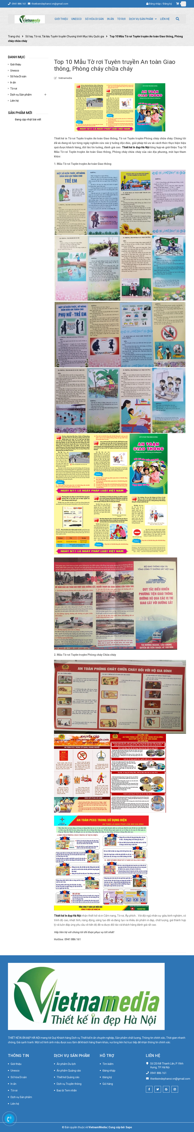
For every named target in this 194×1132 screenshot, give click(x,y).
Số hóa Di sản (18, 76)
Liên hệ (14, 100)
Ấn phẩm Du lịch (66, 1063)
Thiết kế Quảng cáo (68, 1077)
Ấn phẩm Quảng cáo (69, 1070)
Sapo (129, 1127)
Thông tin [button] (18, 1055)
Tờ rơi (13, 88)
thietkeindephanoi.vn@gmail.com (50, 3)
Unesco (14, 70)
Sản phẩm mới (20, 113)
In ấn (13, 82)
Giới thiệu (15, 64)
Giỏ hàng (107, 1083)
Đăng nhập (155, 3)
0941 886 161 (19, 3)
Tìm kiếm (107, 1063)
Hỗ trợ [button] (107, 1055)
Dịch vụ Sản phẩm (21, 94)
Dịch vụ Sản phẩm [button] (72, 1055)
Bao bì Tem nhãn (67, 1090)
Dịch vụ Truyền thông (69, 1083)
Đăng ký (167, 3)
